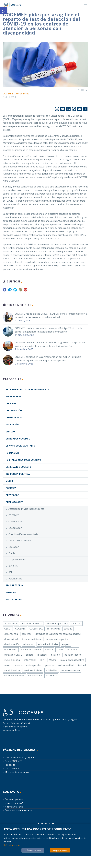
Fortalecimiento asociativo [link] (23, 460)
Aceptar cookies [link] (60, 850)
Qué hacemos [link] (12, 768)
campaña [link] (76, 623)
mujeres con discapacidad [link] (28, 665)
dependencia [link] (11, 633)
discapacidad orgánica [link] (56, 639)
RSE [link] (10, 572)
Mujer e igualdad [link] (17, 559)
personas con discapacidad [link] (59, 665)
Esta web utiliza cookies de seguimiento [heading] (38, 829)
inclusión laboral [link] (72, 654)
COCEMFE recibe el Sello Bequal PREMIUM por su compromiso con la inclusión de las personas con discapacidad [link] (51, 315)
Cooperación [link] (14, 410)
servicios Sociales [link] (33, 670)
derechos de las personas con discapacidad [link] (58, 633)
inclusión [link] (55, 654)
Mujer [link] (9, 481)
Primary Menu (85, 5)
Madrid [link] (52, 659)
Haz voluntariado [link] (14, 806)
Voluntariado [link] (15, 578)
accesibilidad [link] (10, 623)
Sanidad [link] (81, 665)
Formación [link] (12, 453)
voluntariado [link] (35, 675)
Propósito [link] (10, 764)
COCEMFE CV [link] (36, 628)
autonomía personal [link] (57, 623)
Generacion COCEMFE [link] (18, 467)
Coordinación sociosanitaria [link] (23, 534)
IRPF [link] (42, 659)
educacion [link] (28, 644)
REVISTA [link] (12, 565)
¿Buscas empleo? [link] (14, 803)
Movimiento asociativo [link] (17, 772)
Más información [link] (12, 845)
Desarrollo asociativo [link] (19, 540)
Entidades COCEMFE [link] (18, 439)
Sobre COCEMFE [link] (13, 761)
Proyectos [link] (12, 495)
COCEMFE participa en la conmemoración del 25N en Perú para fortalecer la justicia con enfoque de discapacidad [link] (48, 358)
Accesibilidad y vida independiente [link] (27, 389)
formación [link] (72, 649)
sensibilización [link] (12, 670)
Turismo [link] (11, 592)
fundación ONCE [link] (13, 654)
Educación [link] (12, 424)
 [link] (82, 90)
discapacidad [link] (11, 639)
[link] (3, 10)
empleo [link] (66, 644)
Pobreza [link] (11, 488)
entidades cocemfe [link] (31, 649)
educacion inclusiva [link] (48, 644)
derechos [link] (26, 633)
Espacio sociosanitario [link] (20, 446)
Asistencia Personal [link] (31, 623)
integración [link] (30, 659)
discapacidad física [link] (31, 639)
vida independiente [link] (14, 675)
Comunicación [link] (15, 521)
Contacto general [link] (14, 799)
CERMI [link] (7, 628)
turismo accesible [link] (70, 670)
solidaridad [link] (51, 670)
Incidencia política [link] (18, 474)
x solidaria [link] (51, 675)
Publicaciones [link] (15, 502)
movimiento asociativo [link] (72, 659)
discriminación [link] (11, 644)
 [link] (78, 90)
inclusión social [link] (12, 659)
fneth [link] (60, 649)
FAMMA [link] (49, 649)
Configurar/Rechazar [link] (33, 850)
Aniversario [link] (13, 396)
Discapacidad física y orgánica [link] (20, 757)
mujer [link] (7, 665)
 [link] (86, 90)
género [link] (29, 654)
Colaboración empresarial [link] (18, 810)
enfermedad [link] (10, 649)
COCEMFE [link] (8, 93)
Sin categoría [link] (14, 585)
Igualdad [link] (42, 654)
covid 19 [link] (68, 628)
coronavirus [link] (22, 93)
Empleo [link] (10, 431)
